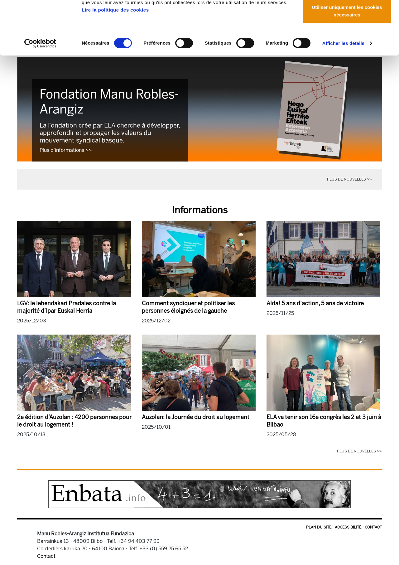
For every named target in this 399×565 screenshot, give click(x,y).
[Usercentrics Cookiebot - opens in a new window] (40, 93)
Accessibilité (348, 527)
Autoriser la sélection (347, 37)
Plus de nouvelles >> (349, 179)
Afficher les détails (343, 93)
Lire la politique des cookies (115, 60)
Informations (200, 210)
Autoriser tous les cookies (347, 16)
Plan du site (318, 527)
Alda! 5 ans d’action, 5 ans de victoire (315, 303)
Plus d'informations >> (66, 150)
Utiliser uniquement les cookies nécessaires (347, 61)
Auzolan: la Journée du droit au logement (195, 417)
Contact (373, 527)
